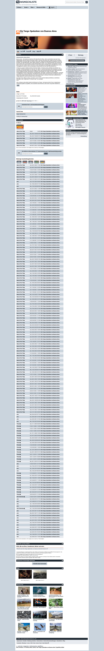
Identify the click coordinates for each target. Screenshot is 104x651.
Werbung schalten (31, 640)
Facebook (19, 643)
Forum (28, 51)
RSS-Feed (33, 643)
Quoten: (75, 80)
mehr (18, 85)
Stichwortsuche (33, 646)
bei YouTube (79, 125)
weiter (45, 107)
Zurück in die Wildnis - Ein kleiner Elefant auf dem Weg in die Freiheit (56, 596)
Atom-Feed (39, 643)
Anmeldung (84, 136)
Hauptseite (26, 646)
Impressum (19, 640)
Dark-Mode (46, 643)
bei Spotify (78, 124)
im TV (23, 51)
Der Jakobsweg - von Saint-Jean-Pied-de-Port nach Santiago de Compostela (23, 608)
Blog (64, 640)
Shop (33, 51)
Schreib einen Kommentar (40, 563)
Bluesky (24, 643)
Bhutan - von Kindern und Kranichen (39, 632)
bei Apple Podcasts (80, 127)
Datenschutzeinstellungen (50, 640)
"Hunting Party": (75, 76)
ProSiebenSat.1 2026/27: (77, 73)
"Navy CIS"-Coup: (77, 67)
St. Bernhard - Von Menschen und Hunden (56, 620)
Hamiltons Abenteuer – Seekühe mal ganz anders (39, 596)
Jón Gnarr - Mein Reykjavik (39, 607)
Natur (25, 57)
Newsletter (59, 640)
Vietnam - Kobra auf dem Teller (23, 620)
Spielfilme (40, 646)
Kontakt (24, 640)
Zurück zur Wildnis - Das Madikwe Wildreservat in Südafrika (23, 596)
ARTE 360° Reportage (27, 100)
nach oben (19, 646)
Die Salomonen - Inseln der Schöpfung (55, 632)
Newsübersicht (70, 83)
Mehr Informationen (34, 555)
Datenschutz (40, 640)
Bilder (39, 51)
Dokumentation (20, 57)
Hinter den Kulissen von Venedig (38, 620)
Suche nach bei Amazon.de (32, 548)
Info (18, 51)
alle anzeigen (19, 162)
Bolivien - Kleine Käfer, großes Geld (56, 608)
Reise (28, 57)
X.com (28, 643)
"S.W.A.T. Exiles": (76, 69)
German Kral (22, 114)
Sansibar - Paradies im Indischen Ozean (22, 632)
